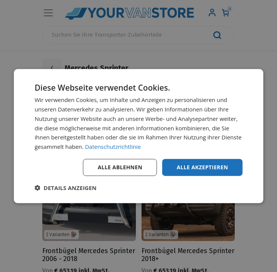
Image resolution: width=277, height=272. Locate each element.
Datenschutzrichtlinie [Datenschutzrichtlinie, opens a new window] (113, 146)
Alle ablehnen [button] (120, 167)
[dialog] (138, 136)
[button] (66, 187)
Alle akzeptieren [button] (202, 167)
